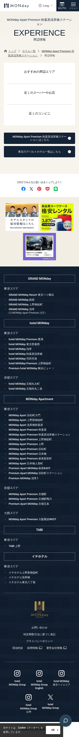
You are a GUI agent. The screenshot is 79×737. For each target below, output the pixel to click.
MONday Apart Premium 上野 (26, 444)
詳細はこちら (30, 732)
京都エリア (11, 487)
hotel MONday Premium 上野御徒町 (30, 363)
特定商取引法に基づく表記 (39, 634)
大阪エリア (11, 513)
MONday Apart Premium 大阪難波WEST (32, 519)
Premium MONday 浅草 (23, 478)
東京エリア (11, 409)
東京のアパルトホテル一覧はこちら (44, 151)
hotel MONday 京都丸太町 (24, 383)
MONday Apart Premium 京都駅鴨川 (30, 498)
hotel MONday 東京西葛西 (24, 344)
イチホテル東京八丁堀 (22, 582)
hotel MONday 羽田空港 (23, 358)
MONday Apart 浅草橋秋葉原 (26, 424)
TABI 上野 (14, 546)
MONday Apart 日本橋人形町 (26, 463)
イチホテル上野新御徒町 (23, 572)
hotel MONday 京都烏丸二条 (25, 388)
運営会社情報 (56, 648)
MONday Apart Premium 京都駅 (27, 494)
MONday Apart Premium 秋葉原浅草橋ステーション (40, 434)
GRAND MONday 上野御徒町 (26, 304)
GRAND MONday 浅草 (41, 311)
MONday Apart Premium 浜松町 (27, 449)
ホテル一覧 (29, 51)
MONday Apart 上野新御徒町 (26, 420)
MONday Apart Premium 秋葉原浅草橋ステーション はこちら (42, 138)
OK (54, 730)
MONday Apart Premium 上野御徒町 (30, 439)
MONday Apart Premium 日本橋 (27, 453)
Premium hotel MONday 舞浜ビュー (32, 368)
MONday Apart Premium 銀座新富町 (30, 458)
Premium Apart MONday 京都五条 (29, 503)
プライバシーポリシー (39, 641)
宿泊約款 (17, 648)
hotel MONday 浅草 (20, 348)
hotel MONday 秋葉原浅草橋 (25, 353)
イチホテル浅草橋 (19, 577)
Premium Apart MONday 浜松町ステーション (36, 473)
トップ (10, 51)
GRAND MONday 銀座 (22, 299)
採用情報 (34, 648)
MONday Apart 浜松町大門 (24, 415)
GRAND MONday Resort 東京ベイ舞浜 (31, 294)
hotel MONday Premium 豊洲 (26, 339)
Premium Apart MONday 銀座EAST (29, 468)
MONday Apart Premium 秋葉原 (27, 429)
